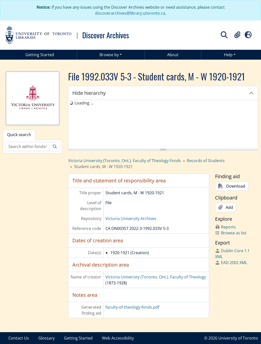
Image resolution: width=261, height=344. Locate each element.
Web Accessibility (118, 338)
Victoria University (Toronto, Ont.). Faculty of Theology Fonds (124, 160)
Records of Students (206, 160)
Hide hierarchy (89, 93)
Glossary (46, 338)
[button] (237, 34)
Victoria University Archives (130, 218)
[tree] (163, 124)
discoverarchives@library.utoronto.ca (130, 13)
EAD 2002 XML (231, 262)
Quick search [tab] (19, 134)
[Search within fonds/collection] (27, 146)
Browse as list (230, 233)
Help (228, 54)
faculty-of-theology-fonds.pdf (132, 307)
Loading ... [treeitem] (84, 103)
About (173, 54)
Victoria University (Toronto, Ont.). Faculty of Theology (155, 277)
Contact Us (18, 338)
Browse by (109, 54)
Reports (225, 227)
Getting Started (39, 54)
